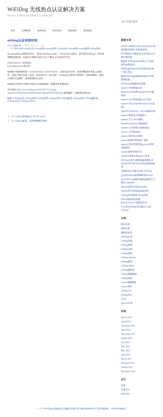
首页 (13, 30)
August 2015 (126, 338)
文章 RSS (125, 389)
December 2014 (128, 371)
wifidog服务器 (128, 270)
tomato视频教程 (128, 282)
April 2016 (126, 330)
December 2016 (128, 325)
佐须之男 (17, 45)
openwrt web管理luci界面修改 (135, 128)
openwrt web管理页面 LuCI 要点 (136, 99)
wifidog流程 (95, 48)
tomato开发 (126, 286)
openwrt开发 (127, 303)
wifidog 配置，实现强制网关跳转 (31, 121)
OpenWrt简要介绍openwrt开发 (135, 156)
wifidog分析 (62, 48)
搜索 (153, 22)
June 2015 (125, 346)
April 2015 (126, 355)
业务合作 (41, 30)
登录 (123, 385)
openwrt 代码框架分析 (131, 88)
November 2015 (128, 334)
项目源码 (72, 30)
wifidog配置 (84, 48)
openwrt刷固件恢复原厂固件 (134, 140)
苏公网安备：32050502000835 (111, 408)
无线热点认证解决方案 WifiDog (136, 171)
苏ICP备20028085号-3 (86, 408)
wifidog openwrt (128, 257)
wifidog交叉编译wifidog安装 (134, 195)
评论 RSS (125, 394)
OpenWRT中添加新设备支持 (135, 191)
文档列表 (26, 30)
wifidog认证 (28, 48)
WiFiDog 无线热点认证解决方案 (46, 9)
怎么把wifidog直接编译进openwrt (137, 175)
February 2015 (127, 363)
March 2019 (126, 317)
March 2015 (126, 359)
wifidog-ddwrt (127, 265)
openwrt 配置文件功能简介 (134, 115)
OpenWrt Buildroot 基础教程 (134, 123)
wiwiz (123, 299)
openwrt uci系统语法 (130, 132)
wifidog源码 (73, 48)
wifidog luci (126, 290)
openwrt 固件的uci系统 (132, 136)
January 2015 (127, 367)
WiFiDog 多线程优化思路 (133, 83)
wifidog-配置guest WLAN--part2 (30, 116)
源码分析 (125, 228)
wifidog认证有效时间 (22, 40)
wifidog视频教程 (129, 274)
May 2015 (125, 350)
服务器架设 (126, 232)
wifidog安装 (40, 48)
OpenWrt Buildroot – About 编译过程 (138, 111)
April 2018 (126, 321)
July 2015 (125, 342)
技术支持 (57, 30)
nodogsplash (126, 295)
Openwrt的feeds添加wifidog (134, 187)
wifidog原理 (51, 48)
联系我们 (87, 30)
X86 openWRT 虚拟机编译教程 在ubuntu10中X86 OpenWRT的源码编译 (138, 163)
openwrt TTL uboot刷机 (132, 119)
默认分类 (19, 48)
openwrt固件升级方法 (131, 152)
